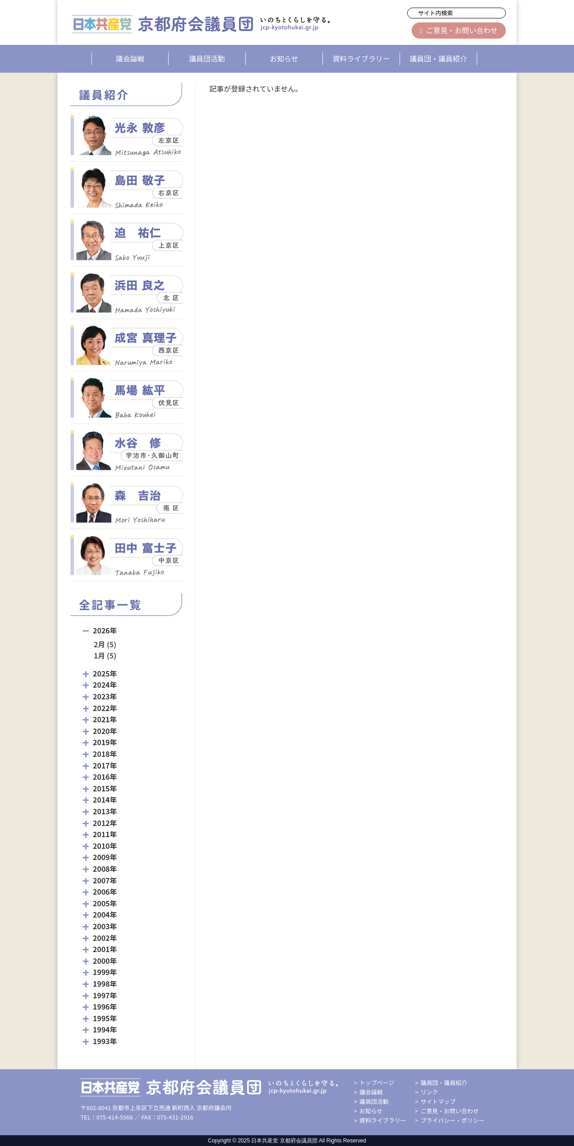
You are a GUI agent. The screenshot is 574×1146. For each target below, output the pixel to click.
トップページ (377, 1082)
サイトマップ (438, 1101)
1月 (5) (105, 655)
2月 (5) (105, 644)
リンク (429, 1092)
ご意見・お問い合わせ (459, 30)
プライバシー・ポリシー (453, 1120)
